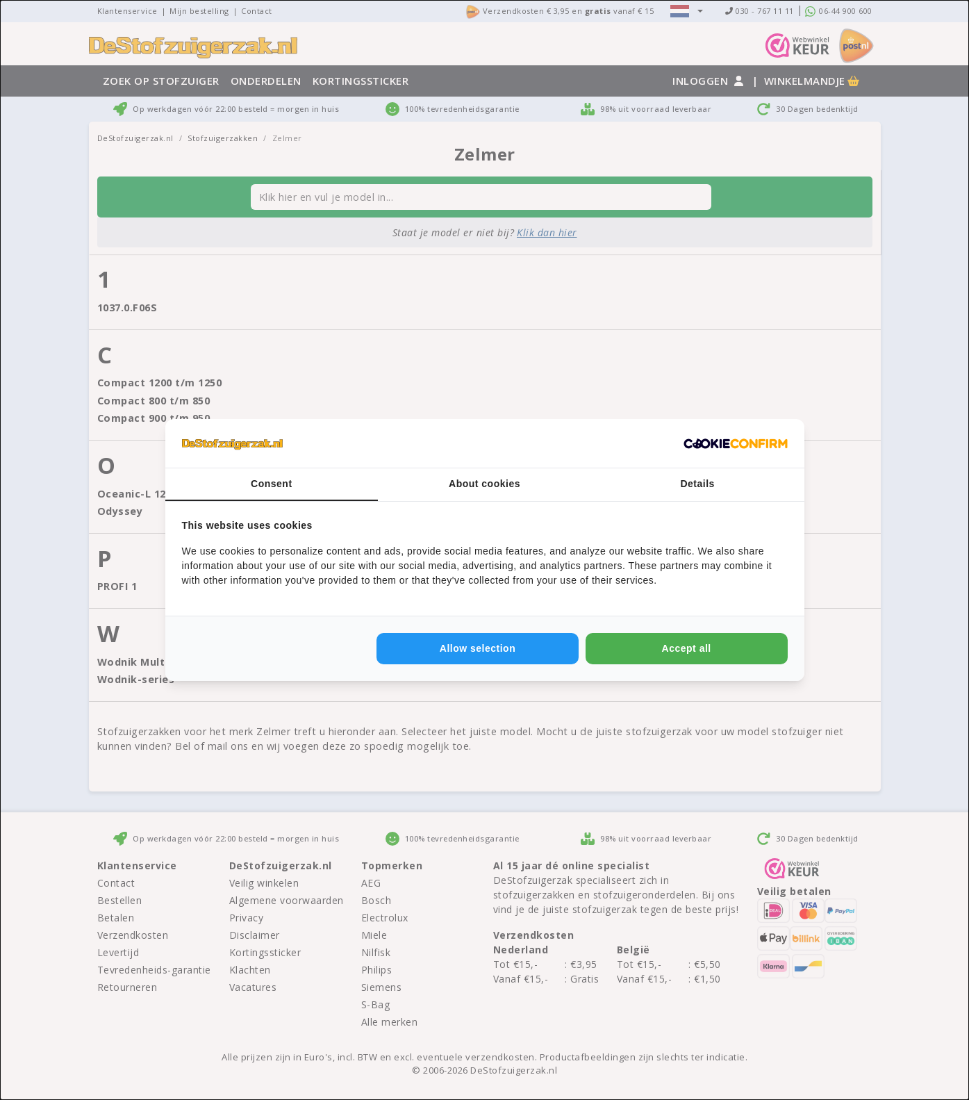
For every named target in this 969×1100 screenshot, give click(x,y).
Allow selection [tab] (477, 648)
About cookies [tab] (484, 483)
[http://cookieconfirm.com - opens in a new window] (736, 443)
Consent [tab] (271, 483)
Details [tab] (697, 483)
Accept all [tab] (686, 648)
